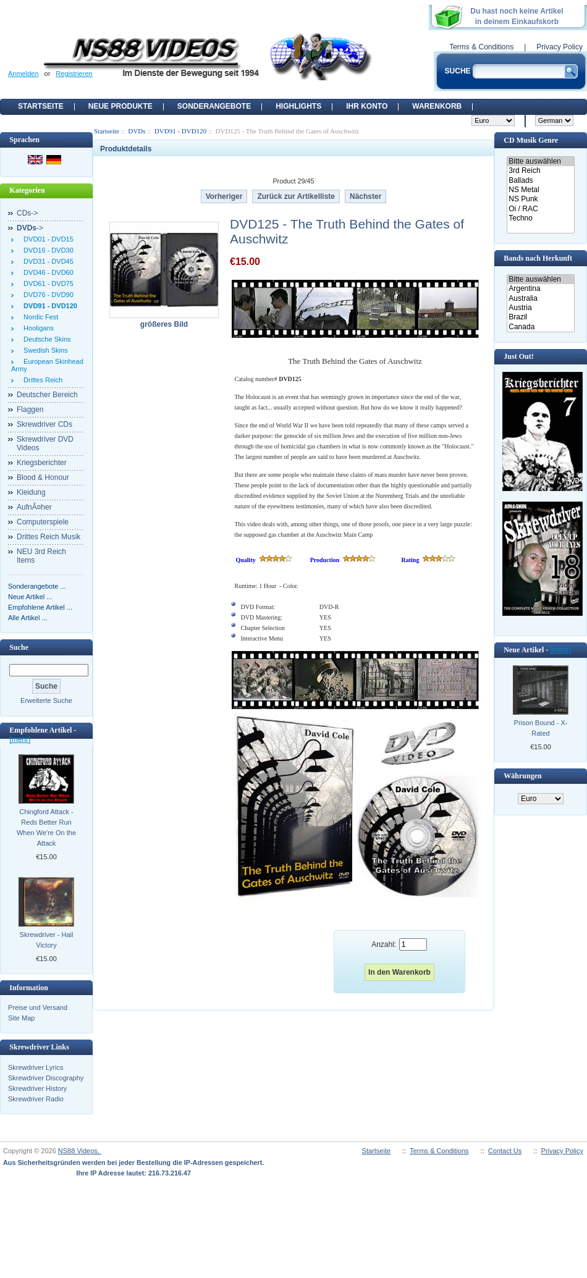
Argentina (540, 288)
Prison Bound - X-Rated (541, 728)
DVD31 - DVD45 (47, 261)
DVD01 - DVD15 (47, 239)
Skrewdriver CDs (44, 424)
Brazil (540, 317)
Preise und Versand (37, 1007)
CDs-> (27, 213)
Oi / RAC (540, 209)
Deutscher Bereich (47, 394)
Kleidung (31, 492)
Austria (540, 308)
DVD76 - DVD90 (47, 294)
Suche (18, 647)
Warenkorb (437, 106)
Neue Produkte (120, 106)
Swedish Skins (44, 350)
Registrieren (74, 73)
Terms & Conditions (481, 47)
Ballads (540, 180)
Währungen (522, 775)
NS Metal (540, 190)
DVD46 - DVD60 (47, 272)
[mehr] (19, 739)
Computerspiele (43, 522)
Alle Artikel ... (28, 617)
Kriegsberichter (42, 462)
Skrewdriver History (37, 1088)
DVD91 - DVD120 (180, 131)
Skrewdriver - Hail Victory (47, 940)
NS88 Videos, (79, 1150)
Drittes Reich (41, 380)
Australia (540, 298)
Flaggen (30, 409)
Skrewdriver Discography (45, 1078)
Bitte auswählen (540, 161)
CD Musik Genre (531, 140)
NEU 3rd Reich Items (41, 556)
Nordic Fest (39, 317)
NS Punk (540, 199)
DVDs (136, 131)
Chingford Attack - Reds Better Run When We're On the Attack (46, 827)
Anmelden (23, 73)
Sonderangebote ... (37, 586)
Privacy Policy (559, 47)
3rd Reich (540, 170)
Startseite (41, 106)
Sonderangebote (214, 106)
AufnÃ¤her (34, 507)
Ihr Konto (366, 106)
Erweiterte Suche (46, 700)
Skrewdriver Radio (36, 1099)
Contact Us (505, 1150)
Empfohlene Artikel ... (40, 607)
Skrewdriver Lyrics (35, 1067)
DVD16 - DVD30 (47, 250)
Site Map (21, 1018)
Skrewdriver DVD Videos (45, 443)
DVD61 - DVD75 (47, 283)
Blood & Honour (43, 477)
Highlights (298, 106)
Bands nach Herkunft (538, 258)
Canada (540, 327)
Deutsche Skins (45, 339)
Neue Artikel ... (30, 596)
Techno (540, 218)
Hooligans (37, 328)
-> (30, 228)
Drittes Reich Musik (48, 536)
